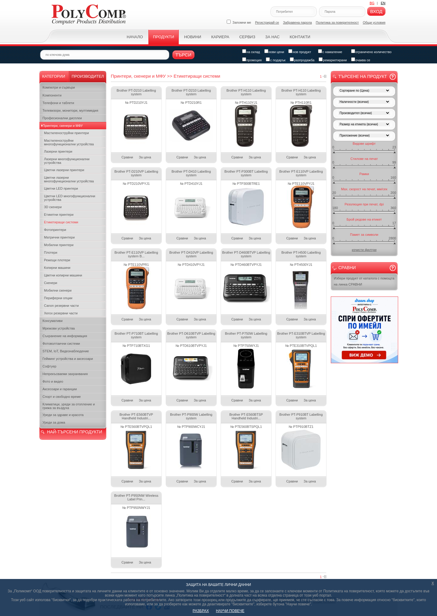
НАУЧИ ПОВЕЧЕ (230, 611)
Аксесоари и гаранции (59, 389)
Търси (183, 54)
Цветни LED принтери (61, 188)
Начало (135, 37)
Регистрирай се (267, 22)
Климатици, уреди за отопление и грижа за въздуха (68, 406)
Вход (376, 11)
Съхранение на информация (64, 336)
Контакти (300, 37)
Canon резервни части (61, 305)
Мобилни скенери (58, 290)
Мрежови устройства (58, 328)
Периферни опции (58, 298)
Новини (192, 37)
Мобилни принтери (58, 245)
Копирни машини (57, 267)
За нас (272, 37)
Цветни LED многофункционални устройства (69, 197)
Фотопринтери (55, 230)
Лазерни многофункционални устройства (67, 160)
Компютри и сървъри (58, 87)
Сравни (127, 157)
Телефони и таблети (58, 103)
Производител (88, 76)
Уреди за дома (53, 422)
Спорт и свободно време (61, 396)
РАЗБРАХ (201, 611)
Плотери (50, 252)
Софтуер (49, 366)
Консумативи (52, 321)
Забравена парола (297, 22)
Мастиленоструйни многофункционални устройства (69, 142)
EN (383, 3)
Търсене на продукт (362, 76)
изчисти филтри (364, 250)
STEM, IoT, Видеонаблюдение (65, 351)
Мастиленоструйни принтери (66, 133)
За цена (145, 157)
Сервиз (247, 37)
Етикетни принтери (58, 214)
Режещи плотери (57, 260)
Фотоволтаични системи (61, 343)
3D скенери (53, 207)
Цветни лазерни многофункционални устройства (69, 179)
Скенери (50, 283)
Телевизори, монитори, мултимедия (70, 110)
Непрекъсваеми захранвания (65, 374)
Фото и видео (52, 381)
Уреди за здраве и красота (62, 415)
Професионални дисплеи (62, 118)
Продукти (163, 37)
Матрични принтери (59, 237)
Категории (53, 76)
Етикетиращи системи (61, 222)
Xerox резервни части (61, 313)
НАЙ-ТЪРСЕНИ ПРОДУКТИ (74, 431)
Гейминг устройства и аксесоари (67, 358)
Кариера (220, 37)
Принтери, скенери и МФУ (62, 125)
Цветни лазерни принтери (64, 170)
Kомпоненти (52, 95)
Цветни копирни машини (63, 275)
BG (372, 3)
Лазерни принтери (58, 151)
